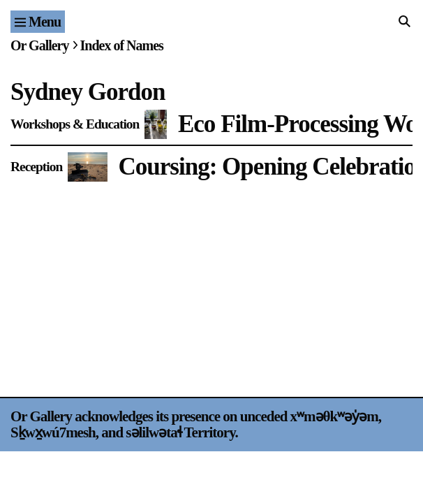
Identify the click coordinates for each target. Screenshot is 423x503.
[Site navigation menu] (37, 21)
